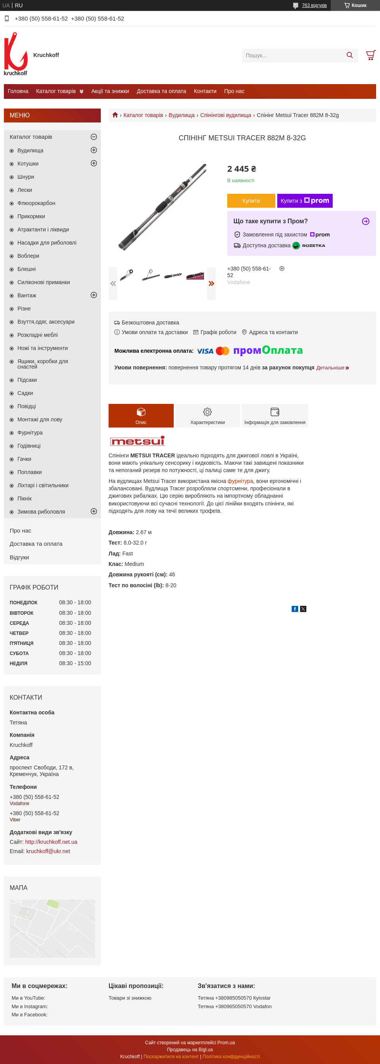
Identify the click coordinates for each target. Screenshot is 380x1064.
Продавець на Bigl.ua (190, 1049)
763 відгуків (314, 5)
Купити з (305, 200)
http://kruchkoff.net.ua (51, 842)
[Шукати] (349, 55)
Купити (251, 201)
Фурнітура (30, 432)
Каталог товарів (56, 91)
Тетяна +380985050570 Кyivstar (234, 998)
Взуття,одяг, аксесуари (45, 322)
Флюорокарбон (36, 203)
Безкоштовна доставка (150, 322)
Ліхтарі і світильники (43, 485)
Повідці (26, 406)
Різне (24, 308)
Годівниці (29, 446)
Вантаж (26, 295)
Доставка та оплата (161, 91)
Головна (18, 91)
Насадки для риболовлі (46, 243)
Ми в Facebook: (30, 1014)
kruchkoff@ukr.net (48, 851)
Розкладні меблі (37, 335)
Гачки (24, 459)
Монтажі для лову (39, 419)
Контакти (205, 91)
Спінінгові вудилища (225, 115)
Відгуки (19, 557)
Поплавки (29, 472)
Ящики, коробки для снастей (42, 364)
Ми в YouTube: (28, 998)
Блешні (26, 269)
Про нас (234, 91)
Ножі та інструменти (42, 348)
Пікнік (24, 498)
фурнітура (240, 481)
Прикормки (31, 216)
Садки (25, 393)
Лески (24, 190)
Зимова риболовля (41, 512)
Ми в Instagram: (30, 1006)
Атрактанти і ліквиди (43, 229)
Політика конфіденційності (231, 1056)
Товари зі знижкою (130, 998)
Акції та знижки (110, 91)
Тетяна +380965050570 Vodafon (235, 1006)
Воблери (28, 256)
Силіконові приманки (43, 282)
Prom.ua (226, 1042)
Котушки (27, 163)
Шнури (25, 177)
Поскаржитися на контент (171, 1056)
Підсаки (27, 380)
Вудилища (182, 115)
